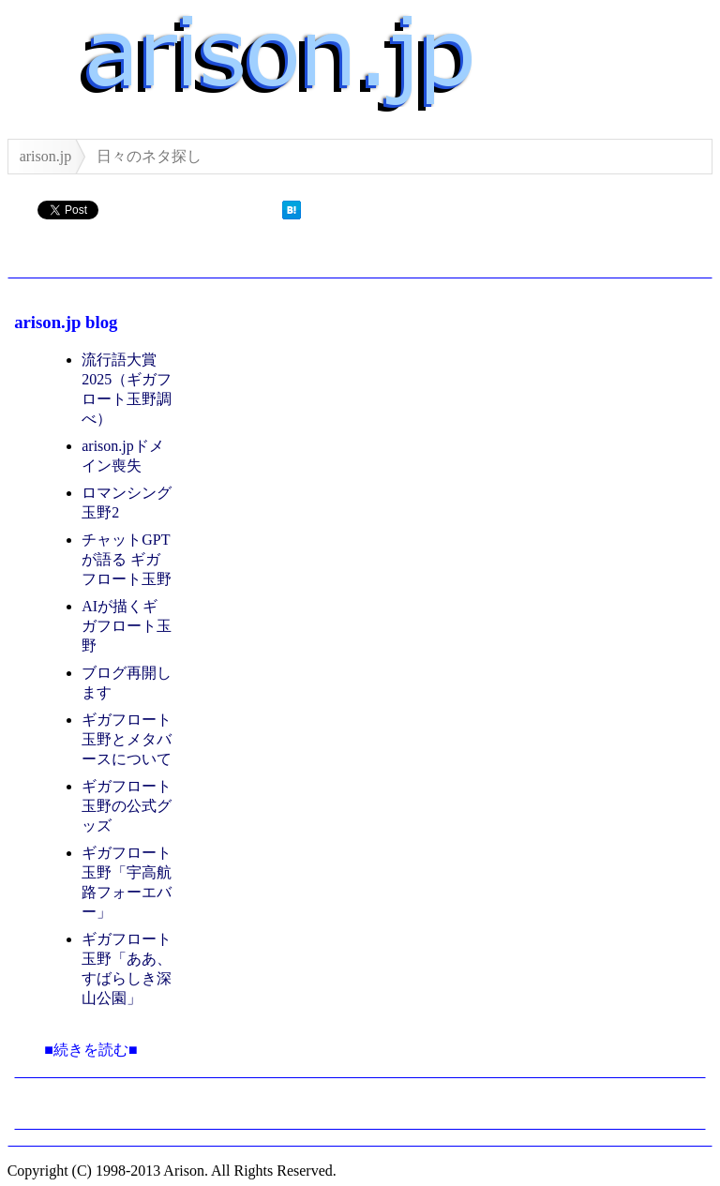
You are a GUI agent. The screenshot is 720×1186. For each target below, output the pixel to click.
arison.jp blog (65, 322)
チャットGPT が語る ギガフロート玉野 (127, 559)
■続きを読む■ (90, 1050)
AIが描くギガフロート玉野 (127, 625)
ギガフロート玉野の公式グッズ (127, 805)
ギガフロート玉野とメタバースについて (127, 739)
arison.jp (46, 156)
